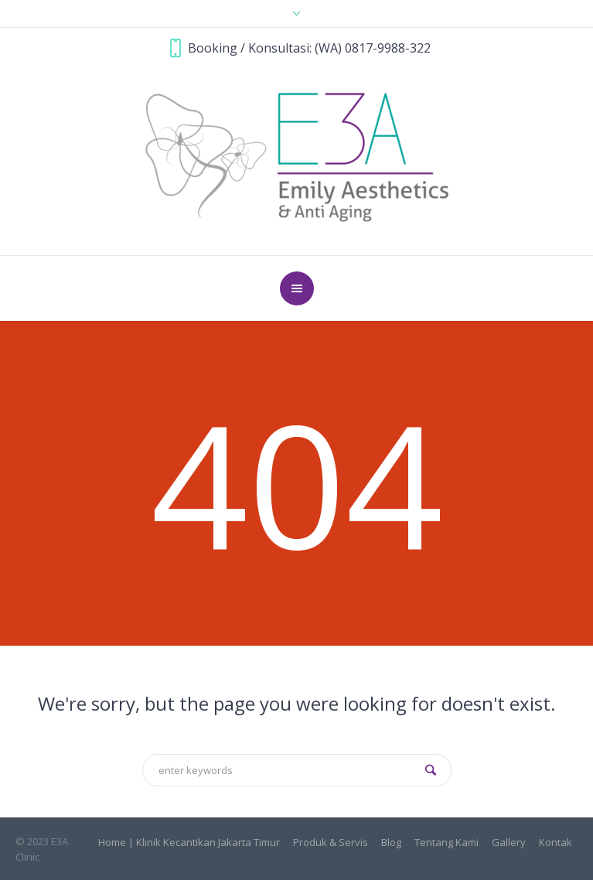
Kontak (555, 842)
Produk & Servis (330, 842)
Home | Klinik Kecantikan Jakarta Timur (189, 842)
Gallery (509, 842)
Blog (391, 842)
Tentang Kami (446, 842)
